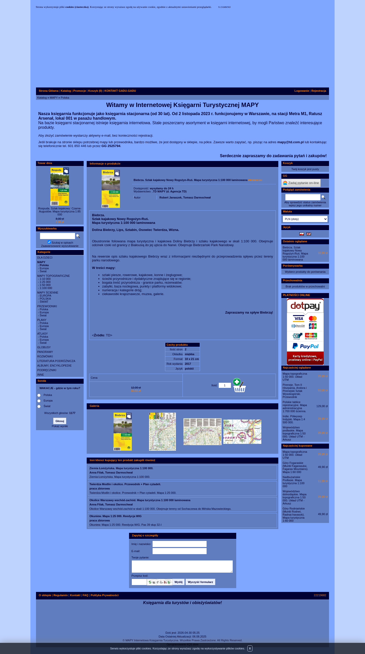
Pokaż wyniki (60, 426)
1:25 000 (45, 281)
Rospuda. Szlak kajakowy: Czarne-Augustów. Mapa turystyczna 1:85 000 (60, 211)
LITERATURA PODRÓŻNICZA (56, 360)
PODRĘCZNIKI (46, 370)
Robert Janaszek (170, 197)
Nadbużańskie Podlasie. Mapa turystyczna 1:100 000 (293, 482)
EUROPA (45, 295)
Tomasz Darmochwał (197, 197)
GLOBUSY (44, 347)
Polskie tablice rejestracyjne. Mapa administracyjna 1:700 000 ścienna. (295, 407)
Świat (43, 271)
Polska (65, 97)
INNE (40, 374)
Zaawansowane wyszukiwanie (59, 245)
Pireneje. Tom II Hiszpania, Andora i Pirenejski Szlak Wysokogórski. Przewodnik (295, 390)
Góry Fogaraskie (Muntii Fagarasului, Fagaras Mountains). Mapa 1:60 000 (295, 467)
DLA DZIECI (44, 257)
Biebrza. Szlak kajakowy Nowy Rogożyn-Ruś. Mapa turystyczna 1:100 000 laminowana (295, 253)
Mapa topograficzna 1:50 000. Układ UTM (295, 376)
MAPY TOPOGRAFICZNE (53, 275)
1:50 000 (45, 284)
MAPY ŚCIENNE (47, 292)
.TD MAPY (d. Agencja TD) (169, 191)
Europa (44, 268)
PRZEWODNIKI (47, 306)
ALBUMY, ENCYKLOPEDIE (54, 365)
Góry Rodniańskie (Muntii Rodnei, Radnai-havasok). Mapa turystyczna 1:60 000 (294, 514)
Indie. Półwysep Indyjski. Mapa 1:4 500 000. (294, 419)
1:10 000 (45, 278)
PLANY (41, 319)
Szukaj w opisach (62, 242)
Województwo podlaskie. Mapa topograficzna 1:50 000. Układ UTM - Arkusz (294, 433)
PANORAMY (45, 351)
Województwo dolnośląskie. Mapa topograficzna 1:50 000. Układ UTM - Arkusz (294, 497)
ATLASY (42, 333)
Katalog (42, 97)
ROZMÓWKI (45, 356)
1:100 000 (46, 287)
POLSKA (45, 298)
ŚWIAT (44, 301)
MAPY (54, 97)
